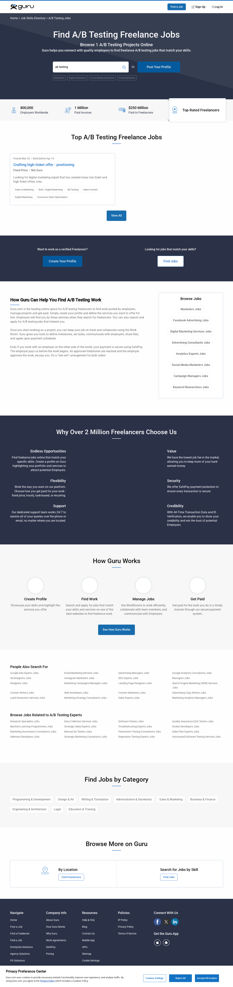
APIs (84, 947)
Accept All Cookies (207, 978)
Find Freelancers (71, 877)
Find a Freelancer (19, 933)
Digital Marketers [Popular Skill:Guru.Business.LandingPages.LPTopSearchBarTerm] (77, 77)
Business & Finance (202, 799)
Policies (124, 913)
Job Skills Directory (33, 18)
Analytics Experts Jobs (191, 353)
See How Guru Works (116, 629)
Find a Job (16, 940)
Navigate (16, 913)
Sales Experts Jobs (129, 697)
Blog (84, 926)
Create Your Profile (62, 261)
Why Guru (51, 933)
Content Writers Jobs (22, 692)
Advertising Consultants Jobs (191, 342)
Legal (57, 809)
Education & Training (82, 809)
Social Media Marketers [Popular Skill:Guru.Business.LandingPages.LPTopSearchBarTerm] (102, 77)
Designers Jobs (18, 683)
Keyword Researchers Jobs (191, 387)
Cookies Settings (154, 978)
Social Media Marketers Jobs (191, 365)
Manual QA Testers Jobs (78, 731)
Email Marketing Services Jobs (81, 673)
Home (14, 18)
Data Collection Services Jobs (80, 721)
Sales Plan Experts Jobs (185, 731)
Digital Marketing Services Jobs (191, 331)
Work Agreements (56, 940)
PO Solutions (17, 960)
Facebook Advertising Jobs (191, 320)
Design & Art (66, 799)
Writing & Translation (95, 799)
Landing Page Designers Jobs (135, 683)
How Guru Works (55, 926)
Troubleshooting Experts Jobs (135, 726)
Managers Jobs (181, 678)
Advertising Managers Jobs (133, 673)
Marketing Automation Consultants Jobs (33, 731)
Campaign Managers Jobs (191, 376)
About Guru (52, 920)
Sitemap (86, 953)
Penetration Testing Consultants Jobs (139, 731)
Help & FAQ (88, 920)
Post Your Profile (159, 67)
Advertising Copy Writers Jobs (189, 692)
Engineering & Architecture (29, 809)
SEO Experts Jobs (128, 678)
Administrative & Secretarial (134, 799)
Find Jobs (170, 261)
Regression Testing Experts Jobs (136, 736)
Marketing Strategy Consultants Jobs (85, 697)
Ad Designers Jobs (20, 678)
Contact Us (88, 933)
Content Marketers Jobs (132, 692)
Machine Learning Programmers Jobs (31, 726)
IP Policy (123, 920)
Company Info (56, 913)
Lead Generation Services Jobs (27, 697)
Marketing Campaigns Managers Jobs (85, 683)
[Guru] (22, 7)
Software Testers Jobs (131, 721)
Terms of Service (127, 933)
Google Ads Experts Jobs (24, 673)
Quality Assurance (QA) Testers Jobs (193, 721)
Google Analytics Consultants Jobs (192, 673)
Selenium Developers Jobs (25, 736)
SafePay (51, 947)
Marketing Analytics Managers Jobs (192, 697)
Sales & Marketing (171, 799)
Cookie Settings (91, 960)
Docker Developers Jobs (185, 726)
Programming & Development (31, 799)
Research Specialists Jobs (25, 721)
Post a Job (177, 6)
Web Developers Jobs (76, 692)
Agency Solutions (20, 953)
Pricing (50, 953)
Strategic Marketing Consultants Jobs (85, 736)
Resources (89, 913)
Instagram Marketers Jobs (79, 678)
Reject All (180, 978)
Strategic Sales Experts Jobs (80, 726)
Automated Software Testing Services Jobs (196, 736)
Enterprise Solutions (21, 947)
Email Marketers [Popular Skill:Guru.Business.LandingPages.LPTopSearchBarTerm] (127, 77)
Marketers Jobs (191, 309)
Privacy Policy (126, 926)
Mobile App (88, 940)
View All (116, 215)
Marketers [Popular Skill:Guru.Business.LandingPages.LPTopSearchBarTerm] (59, 77)
